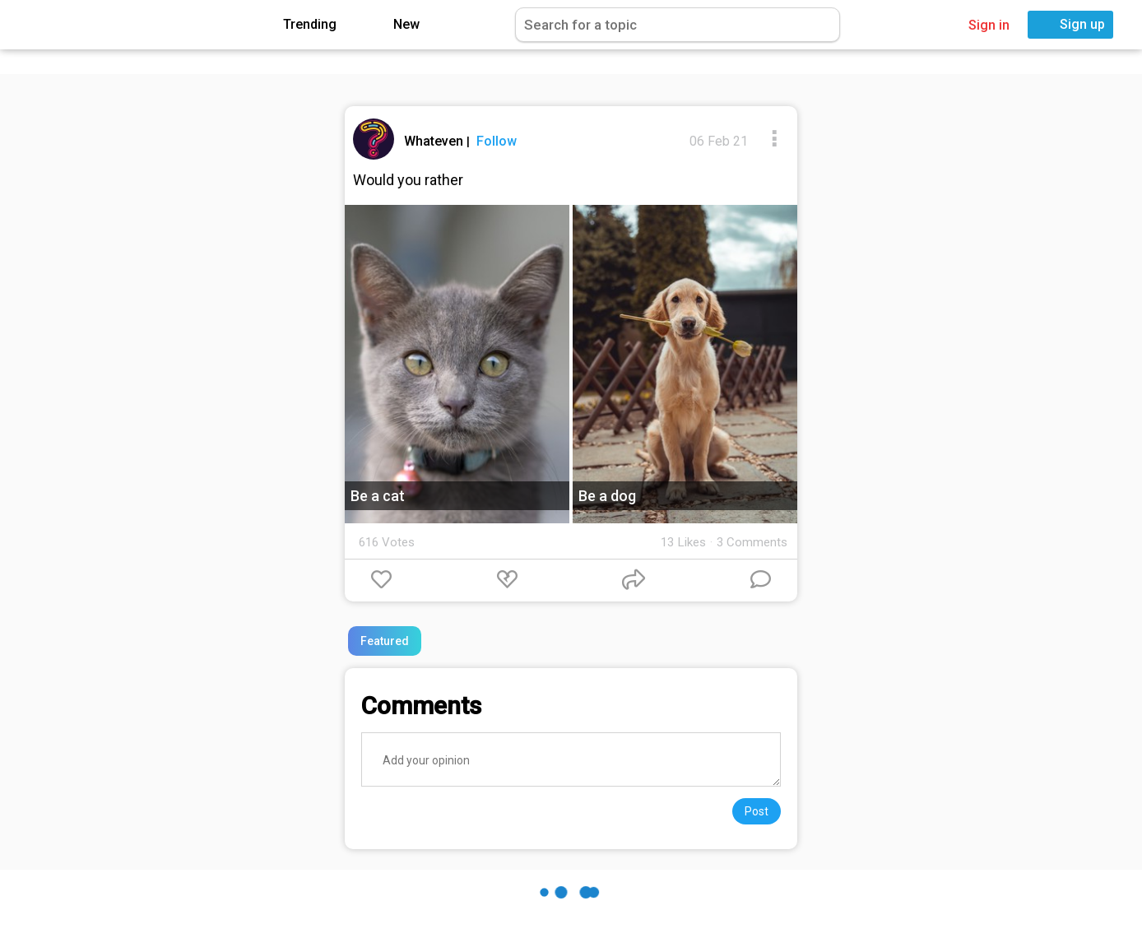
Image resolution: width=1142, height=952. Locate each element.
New (394, 25)
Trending (298, 25)
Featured (384, 641)
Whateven (435, 141)
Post (756, 811)
